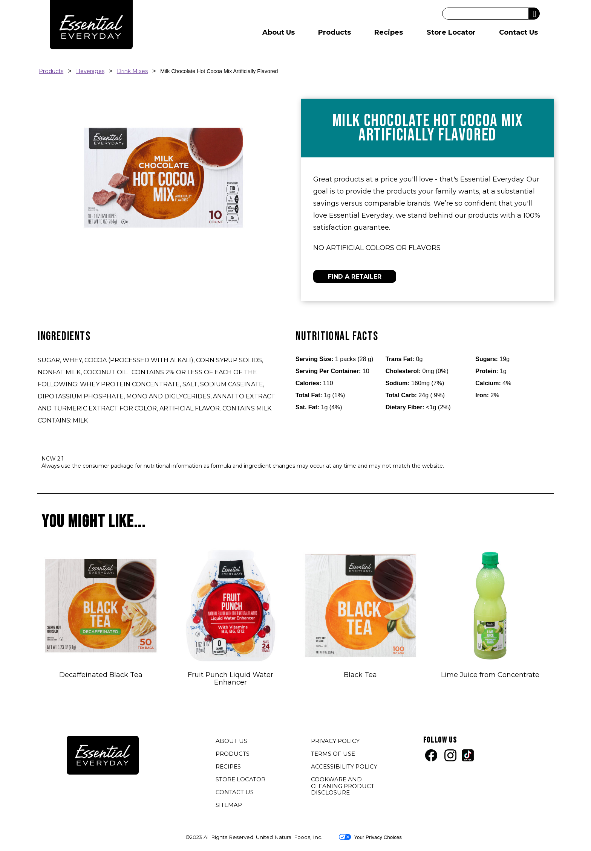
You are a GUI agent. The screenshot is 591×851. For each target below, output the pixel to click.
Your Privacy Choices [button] (370, 837)
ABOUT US (231, 740)
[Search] (485, 14)
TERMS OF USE (334, 754)
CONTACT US (235, 792)
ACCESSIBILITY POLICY (345, 767)
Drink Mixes (132, 71)
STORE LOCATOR (240, 779)
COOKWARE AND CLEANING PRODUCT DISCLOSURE (342, 787)
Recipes (388, 32)
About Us (278, 32)
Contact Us (518, 32)
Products (334, 32)
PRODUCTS (233, 753)
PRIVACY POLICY (336, 741)
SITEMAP (229, 804)
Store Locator (451, 32)
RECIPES (228, 766)
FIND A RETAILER (354, 276)
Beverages (90, 71)
